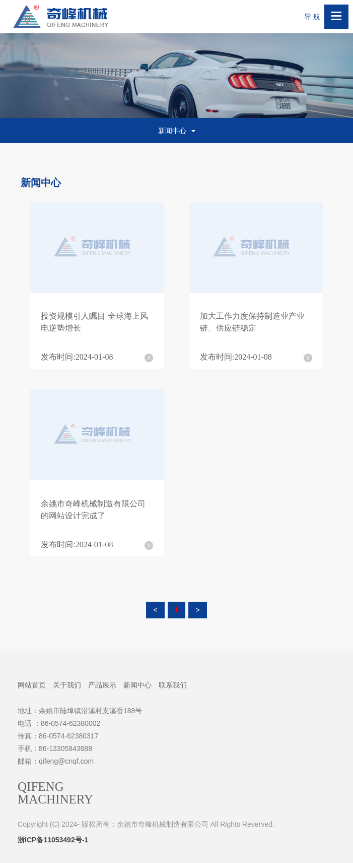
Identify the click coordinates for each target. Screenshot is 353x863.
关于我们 (67, 685)
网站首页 (32, 685)
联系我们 (173, 685)
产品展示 (102, 685)
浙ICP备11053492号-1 (53, 840)
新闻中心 (137, 685)
